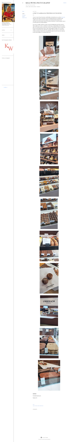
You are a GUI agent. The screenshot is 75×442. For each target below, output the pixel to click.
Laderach (63, 17)
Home (27, 6)
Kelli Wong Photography (38, 3)
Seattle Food (24, 17)
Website (38, 6)
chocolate (24, 15)
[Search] (64, 3)
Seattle (23, 16)
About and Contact (32, 6)
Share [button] (23, 11)
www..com (5, 87)
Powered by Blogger (44, 437)
